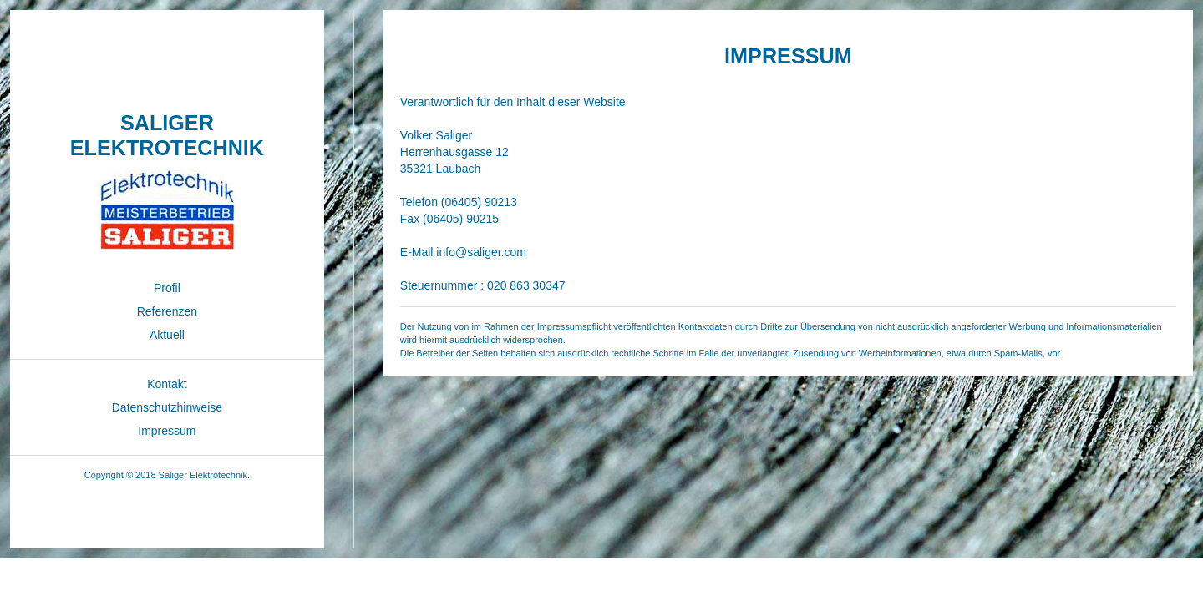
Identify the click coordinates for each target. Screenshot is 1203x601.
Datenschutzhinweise (167, 407)
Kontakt (166, 384)
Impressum (166, 430)
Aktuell (167, 334)
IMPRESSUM (788, 56)
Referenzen (167, 311)
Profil (167, 288)
